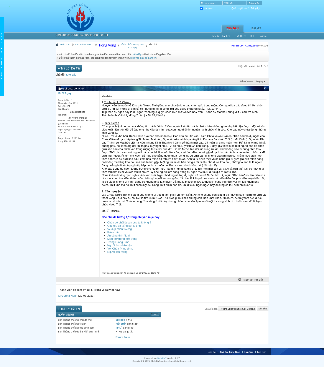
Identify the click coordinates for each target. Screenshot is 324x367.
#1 (265, 88)
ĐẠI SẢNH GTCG (84, 44)
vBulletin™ (161, 358)
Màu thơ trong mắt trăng (122, 238)
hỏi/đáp (137, 54)
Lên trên (262, 308)
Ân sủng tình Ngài (118, 235)
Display (259, 81)
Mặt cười (120, 323)
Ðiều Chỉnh (245, 81)
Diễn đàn (233, 28)
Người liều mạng (117, 251)
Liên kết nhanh (220, 36)
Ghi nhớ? (206, 8)
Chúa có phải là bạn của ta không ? (129, 222)
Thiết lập (238, 36)
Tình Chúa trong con (132, 46)
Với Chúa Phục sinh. (120, 248)
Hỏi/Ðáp (263, 36)
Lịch (252, 36)
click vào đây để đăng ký (143, 57)
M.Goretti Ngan (67, 295)
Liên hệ (212, 352)
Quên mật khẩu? (240, 8)
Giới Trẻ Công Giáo (230, 352)
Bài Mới (257, 28)
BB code (120, 319)
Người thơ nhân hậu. (120, 245)
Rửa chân (113, 232)
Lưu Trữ (248, 352)
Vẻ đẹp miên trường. (120, 229)
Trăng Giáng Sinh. (118, 242)
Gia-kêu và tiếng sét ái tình (124, 225)
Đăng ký (255, 8)
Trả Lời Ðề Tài (69, 68)
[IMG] (118, 327)
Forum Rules (122, 337)
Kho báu (71, 74)
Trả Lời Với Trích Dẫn (251, 279)
